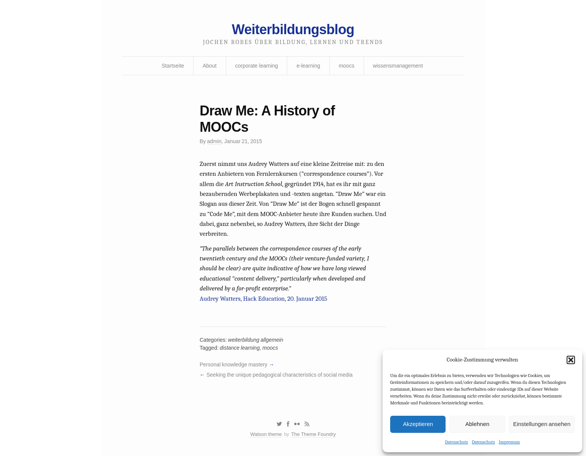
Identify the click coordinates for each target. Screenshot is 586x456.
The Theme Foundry (313, 434)
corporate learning (256, 66)
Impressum (509, 442)
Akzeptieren (418, 424)
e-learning (308, 66)
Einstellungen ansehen (541, 424)
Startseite (173, 66)
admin (214, 141)
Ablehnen (477, 424)
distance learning (240, 348)
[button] (571, 360)
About (210, 66)
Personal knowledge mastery (233, 364)
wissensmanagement (398, 66)
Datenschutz (456, 442)
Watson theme (266, 434)
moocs (346, 66)
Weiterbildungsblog (293, 29)
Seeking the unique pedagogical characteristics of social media (279, 375)
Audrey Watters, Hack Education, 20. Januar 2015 (263, 298)
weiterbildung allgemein (256, 340)
